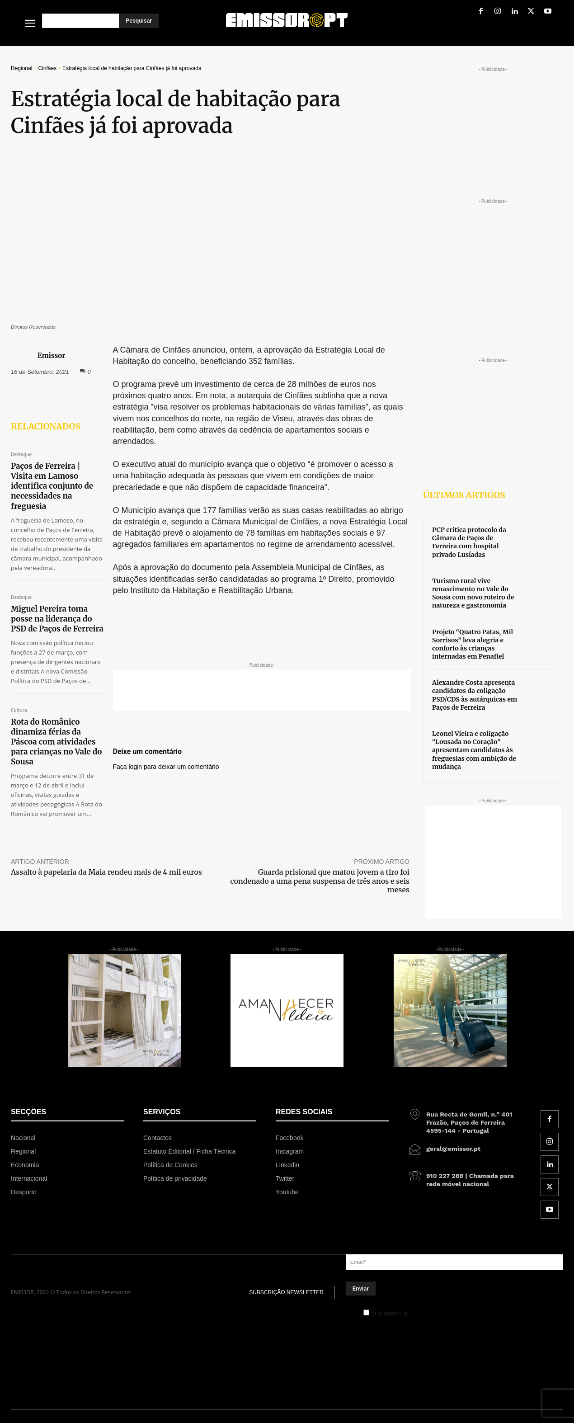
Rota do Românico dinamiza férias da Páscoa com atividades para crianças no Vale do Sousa (56, 742)
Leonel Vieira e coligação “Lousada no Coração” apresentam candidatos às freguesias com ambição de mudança (474, 750)
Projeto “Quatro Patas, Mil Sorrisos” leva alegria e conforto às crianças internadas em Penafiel (472, 644)
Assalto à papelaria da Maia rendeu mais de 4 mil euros (106, 871)
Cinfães (47, 68)
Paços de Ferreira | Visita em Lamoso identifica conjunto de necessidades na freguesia (52, 486)
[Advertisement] (262, 690)
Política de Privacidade (444, 1313)
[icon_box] (464, 1119)
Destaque (21, 454)
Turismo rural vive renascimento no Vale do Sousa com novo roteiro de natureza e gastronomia (473, 593)
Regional (21, 68)
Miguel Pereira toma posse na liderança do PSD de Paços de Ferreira (57, 619)
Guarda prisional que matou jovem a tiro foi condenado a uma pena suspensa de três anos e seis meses (320, 880)
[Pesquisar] (139, 21)
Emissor (51, 355)
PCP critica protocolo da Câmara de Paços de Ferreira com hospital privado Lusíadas (469, 542)
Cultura (19, 710)
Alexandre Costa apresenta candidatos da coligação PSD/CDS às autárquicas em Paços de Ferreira (474, 695)
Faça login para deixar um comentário (166, 766)
